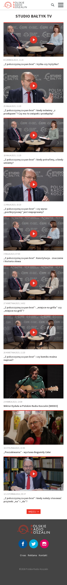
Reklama (32, 555)
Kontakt (43, 555)
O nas (23, 555)
